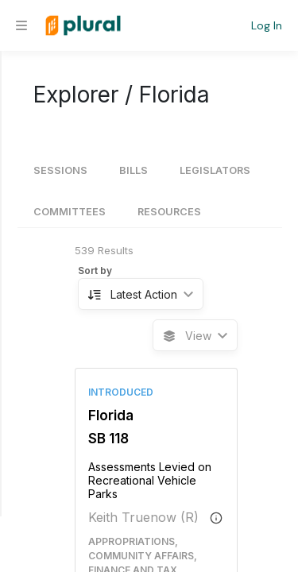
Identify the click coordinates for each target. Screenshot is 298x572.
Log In (266, 25)
